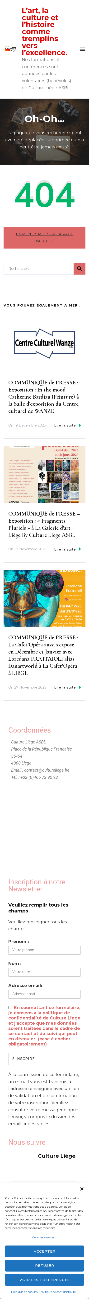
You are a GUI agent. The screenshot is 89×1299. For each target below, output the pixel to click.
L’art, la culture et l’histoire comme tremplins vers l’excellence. (44, 31)
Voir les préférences (44, 1279)
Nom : (15, 963)
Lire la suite (67, 425)
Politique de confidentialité (58, 1292)
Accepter (45, 1251)
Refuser (44, 1265)
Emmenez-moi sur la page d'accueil (44, 237)
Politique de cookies (24, 1292)
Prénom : (18, 941)
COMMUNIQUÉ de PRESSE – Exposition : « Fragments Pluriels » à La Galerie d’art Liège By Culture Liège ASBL (44, 524)
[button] (82, 1189)
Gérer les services (43, 1237)
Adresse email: (25, 985)
